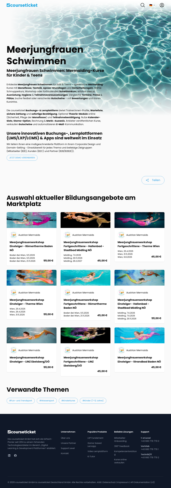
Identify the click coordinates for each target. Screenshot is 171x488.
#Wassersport (46, 400)
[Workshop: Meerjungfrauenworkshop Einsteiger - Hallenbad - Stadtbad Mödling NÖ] (139, 296)
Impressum (123, 482)
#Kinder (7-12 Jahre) (92, 400)
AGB (99, 482)
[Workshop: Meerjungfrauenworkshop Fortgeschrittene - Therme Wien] (139, 237)
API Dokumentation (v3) (143, 482)
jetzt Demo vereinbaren (22, 157)
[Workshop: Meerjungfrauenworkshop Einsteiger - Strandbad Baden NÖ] (139, 349)
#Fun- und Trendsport (20, 400)
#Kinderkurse (68, 400)
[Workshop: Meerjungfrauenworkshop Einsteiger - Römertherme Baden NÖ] (31, 239)
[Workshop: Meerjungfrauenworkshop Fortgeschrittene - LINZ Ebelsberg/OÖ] (85, 351)
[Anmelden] (161, 5)
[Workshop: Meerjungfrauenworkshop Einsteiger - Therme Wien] (31, 294)
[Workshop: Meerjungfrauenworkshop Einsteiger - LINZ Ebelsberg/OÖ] (31, 349)
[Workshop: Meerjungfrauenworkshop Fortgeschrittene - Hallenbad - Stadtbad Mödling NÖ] (85, 239)
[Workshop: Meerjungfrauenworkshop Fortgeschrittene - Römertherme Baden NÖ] (85, 295)
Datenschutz (109, 482)
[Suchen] (142, 5)
